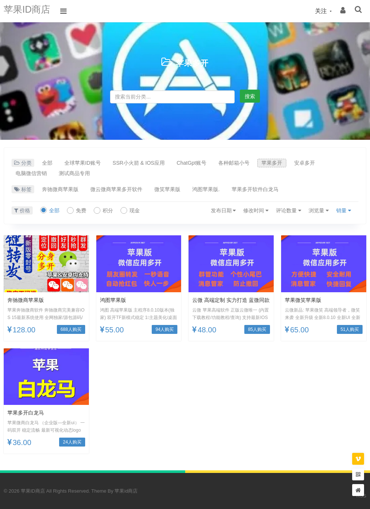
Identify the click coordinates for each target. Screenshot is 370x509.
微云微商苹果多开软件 (116, 189)
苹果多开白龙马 (28, 412)
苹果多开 (192, 62)
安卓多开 (304, 163)
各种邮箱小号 (234, 163)
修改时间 (255, 210)
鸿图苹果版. (206, 189)
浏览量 (319, 210)
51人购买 (350, 329)
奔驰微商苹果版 (60, 189)
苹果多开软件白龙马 (255, 189)
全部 (47, 163)
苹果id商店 (126, 491)
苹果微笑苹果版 (305, 300)
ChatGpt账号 (191, 163)
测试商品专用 (74, 173)
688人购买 (71, 329)
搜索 (250, 96)
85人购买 (257, 329)
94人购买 (164, 329)
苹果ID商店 (31, 11)
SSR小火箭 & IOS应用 (139, 163)
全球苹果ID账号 (82, 163)
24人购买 (72, 442)
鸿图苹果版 (115, 300)
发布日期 (223, 210)
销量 (343, 210)
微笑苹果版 (167, 189)
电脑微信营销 (31, 173)
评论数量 (288, 210)
